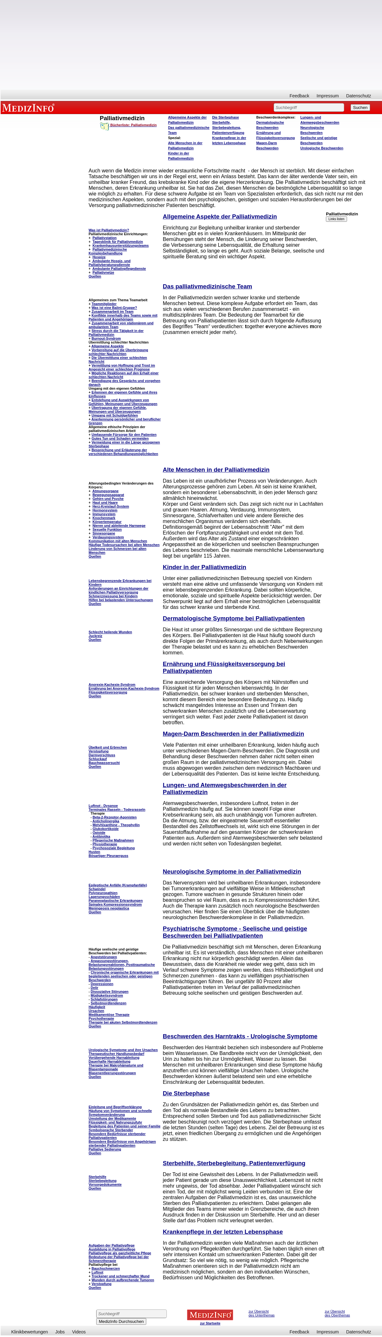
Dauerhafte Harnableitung (109, 1061)
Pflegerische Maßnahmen (113, 840)
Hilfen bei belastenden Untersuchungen (121, 600)
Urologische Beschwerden (321, 148)
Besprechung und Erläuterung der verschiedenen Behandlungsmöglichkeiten (123, 452)
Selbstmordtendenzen (108, 1003)
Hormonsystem (104, 510)
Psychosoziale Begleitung (114, 848)
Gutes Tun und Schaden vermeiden (120, 438)
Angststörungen (103, 957)
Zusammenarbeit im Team (112, 311)
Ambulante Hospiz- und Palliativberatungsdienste (110, 263)
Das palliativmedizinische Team (207, 286)
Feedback (299, 95)
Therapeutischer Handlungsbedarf (116, 1054)
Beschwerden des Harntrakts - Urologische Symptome (240, 1036)
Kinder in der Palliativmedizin (204, 567)
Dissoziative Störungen (110, 991)
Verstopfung (98, 751)
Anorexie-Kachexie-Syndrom (112, 684)
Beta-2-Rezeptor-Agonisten (115, 817)
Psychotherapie (101, 1018)
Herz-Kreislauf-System (110, 506)
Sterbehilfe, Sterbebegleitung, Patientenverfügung (228, 127)
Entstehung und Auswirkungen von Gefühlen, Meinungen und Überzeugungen (123, 402)
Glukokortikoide (106, 829)
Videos (79, 1331)
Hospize (99, 257)
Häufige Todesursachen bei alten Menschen (124, 545)
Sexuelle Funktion (107, 529)
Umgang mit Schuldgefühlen (114, 415)
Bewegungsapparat (108, 495)
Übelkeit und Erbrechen (108, 747)
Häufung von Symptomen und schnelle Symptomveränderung (120, 1113)
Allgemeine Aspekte (107, 346)
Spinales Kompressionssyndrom (115, 904)
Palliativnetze (103, 272)
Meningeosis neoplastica (109, 908)
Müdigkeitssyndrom (107, 995)
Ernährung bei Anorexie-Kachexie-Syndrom (124, 688)
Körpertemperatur (107, 522)
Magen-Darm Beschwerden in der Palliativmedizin (233, 733)
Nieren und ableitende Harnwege (118, 525)
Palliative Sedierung (105, 1149)
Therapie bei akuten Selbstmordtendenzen (123, 1022)
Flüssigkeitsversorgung (108, 692)
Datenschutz (358, 95)
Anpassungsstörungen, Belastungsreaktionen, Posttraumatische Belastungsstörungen (122, 964)
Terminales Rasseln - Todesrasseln (117, 809)
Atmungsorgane (105, 491)
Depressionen (102, 984)
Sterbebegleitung (102, 1181)
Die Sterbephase (225, 117)
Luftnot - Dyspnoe (103, 806)
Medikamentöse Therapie (109, 1015)
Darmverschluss (102, 755)
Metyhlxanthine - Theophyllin (116, 825)
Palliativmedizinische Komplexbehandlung (108, 251)
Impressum (328, 95)
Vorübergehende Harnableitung (114, 1057)
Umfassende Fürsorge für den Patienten (124, 434)
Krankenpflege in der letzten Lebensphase (223, 1231)
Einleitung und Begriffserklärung (115, 1107)
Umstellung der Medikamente (112, 1118)
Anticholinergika (105, 821)
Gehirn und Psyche (107, 499)
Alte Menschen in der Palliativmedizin (216, 469)
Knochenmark (103, 518)
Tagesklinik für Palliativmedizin (117, 242)
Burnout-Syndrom (106, 338)
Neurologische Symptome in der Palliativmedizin (232, 871)
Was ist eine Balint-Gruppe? (114, 308)
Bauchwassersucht (104, 763)
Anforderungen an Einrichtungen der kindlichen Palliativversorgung (119, 590)
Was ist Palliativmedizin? (109, 230)
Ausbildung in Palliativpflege (112, 1249)
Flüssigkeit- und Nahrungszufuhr (115, 1122)
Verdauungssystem (108, 537)
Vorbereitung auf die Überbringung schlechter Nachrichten (118, 352)
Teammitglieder (103, 304)
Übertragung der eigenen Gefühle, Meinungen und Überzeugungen (118, 409)
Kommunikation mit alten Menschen (118, 541)
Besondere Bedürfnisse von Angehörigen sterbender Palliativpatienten (122, 1143)
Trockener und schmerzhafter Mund (120, 1276)
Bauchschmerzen (105, 1268)
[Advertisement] (191, 45)
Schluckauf (98, 759)
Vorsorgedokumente (105, 1184)
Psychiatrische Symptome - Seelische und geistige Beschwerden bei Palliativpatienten (235, 932)
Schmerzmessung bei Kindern (113, 596)
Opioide (99, 833)
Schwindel (97, 889)
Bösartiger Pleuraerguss (108, 856)
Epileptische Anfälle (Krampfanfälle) (118, 885)
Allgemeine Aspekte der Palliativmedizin (220, 216)
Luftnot (97, 1272)
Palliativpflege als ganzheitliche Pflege (120, 1253)
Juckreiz (95, 636)
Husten (94, 852)
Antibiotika (101, 836)
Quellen (95, 276)
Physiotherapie (105, 844)
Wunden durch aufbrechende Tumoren (122, 1280)
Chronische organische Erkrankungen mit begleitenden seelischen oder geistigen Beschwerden (124, 976)
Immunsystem (103, 514)
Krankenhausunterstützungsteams (120, 245)
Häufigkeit (97, 1007)
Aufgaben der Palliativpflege (111, 1245)
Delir (94, 988)
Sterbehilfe (97, 1177)
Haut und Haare (105, 502)
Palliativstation (104, 238)
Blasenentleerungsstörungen (112, 1073)
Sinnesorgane (103, 533)
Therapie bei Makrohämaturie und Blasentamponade (116, 1067)
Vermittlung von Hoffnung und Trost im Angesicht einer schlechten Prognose (122, 367)
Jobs (60, 1331)
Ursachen (96, 1011)
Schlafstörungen (104, 999)
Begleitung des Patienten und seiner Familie (124, 1126)
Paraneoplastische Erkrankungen (116, 900)
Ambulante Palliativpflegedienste (119, 268)
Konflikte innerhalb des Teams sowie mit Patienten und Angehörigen (123, 317)
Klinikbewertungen (29, 1331)
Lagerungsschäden (104, 897)
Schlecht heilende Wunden (110, 632)
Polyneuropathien (103, 893)
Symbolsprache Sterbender (111, 1130)
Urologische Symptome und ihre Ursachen (123, 1050)
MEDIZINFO (29, 107)
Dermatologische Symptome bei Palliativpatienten (234, 618)
